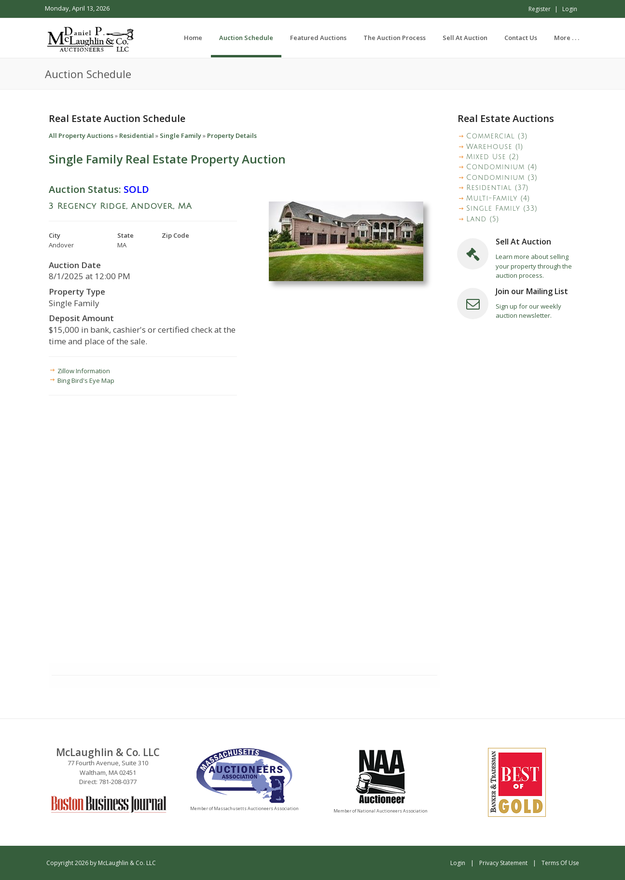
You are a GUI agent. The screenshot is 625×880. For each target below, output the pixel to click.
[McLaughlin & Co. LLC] (91, 37)
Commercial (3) (497, 136)
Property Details (232, 135)
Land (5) (482, 219)
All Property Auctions (81, 135)
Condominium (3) (502, 177)
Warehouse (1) (494, 146)
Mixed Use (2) (492, 157)
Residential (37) (497, 187)
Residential (136, 135)
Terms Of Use (560, 863)
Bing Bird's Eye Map (85, 380)
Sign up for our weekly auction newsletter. (528, 311)
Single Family (180, 135)
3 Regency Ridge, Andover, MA (120, 206)
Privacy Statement (503, 863)
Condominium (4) (501, 167)
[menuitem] (246, 37)
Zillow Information (83, 370)
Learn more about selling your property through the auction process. (534, 266)
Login (569, 9)
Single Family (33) (502, 208)
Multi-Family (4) (498, 198)
